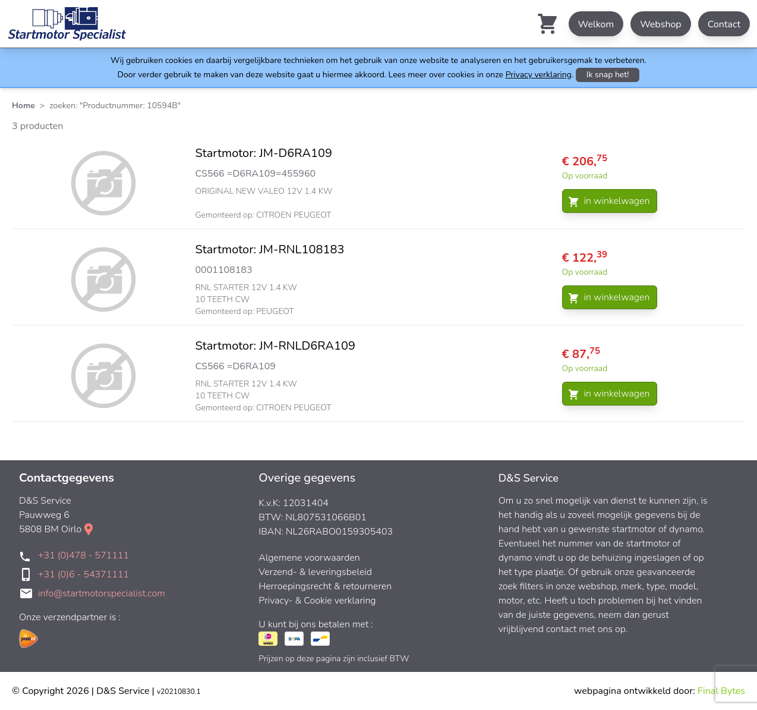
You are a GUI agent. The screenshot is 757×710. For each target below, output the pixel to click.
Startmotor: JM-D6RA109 (263, 153)
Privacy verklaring (539, 74)
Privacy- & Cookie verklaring (317, 600)
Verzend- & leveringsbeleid (315, 572)
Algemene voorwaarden (309, 557)
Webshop (661, 24)
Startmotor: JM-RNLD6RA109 (275, 346)
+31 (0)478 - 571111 (83, 555)
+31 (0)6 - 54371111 (83, 574)
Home (23, 105)
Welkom (596, 24)
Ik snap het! (607, 74)
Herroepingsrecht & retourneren (325, 586)
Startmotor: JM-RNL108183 (270, 249)
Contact (724, 24)
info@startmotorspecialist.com (101, 593)
